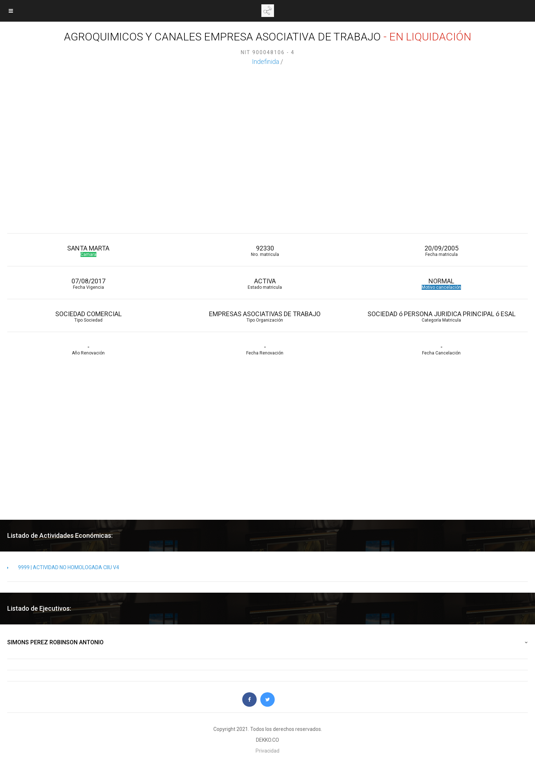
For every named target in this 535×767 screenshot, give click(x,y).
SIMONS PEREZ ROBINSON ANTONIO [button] (267, 642)
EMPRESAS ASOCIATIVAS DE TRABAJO (265, 316)
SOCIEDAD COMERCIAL (88, 316)
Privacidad (267, 751)
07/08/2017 (88, 283)
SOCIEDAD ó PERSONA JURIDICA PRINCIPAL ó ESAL (441, 316)
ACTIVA (265, 283)
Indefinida (265, 61)
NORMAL (441, 283)
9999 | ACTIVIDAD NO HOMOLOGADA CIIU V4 (63, 567)
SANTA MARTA (88, 250)
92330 (265, 250)
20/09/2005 (441, 250)
